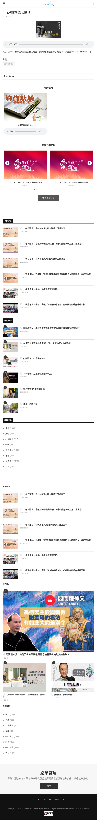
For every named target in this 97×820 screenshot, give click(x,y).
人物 (7, 434)
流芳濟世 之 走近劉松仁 (32, 389)
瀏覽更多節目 (48, 198)
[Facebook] (33, 799)
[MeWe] (56, 799)
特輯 (7, 445)
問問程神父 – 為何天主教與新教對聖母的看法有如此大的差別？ (50, 328)
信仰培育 (9, 461)
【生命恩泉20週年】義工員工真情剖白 (39, 289)
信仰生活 (9, 450)
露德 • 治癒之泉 (28, 404)
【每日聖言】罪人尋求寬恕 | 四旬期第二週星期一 (43, 259)
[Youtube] (50, 799)
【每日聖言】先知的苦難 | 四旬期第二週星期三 (42, 228)
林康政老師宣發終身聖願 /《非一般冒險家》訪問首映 (45, 343)
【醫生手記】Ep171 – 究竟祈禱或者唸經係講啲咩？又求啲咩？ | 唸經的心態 (55, 274)
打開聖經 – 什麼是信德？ (33, 358)
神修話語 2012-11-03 (25, 125)
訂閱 (49, 786)
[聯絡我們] (63, 799)
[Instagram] (44, 799)
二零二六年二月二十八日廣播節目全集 (25, 183)
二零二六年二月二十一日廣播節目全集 (71, 183)
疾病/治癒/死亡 (8, 64)
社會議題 (9, 439)
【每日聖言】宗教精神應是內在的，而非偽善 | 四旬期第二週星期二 (51, 243)
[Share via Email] (13, 76)
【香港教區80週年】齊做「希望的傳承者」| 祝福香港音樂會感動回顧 (52, 304)
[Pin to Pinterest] (10, 76)
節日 (7, 467)
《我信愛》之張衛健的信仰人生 (36, 374)
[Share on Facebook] (4, 76)
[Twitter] (38, 799)
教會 (7, 456)
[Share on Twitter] (7, 76)
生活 (7, 428)
